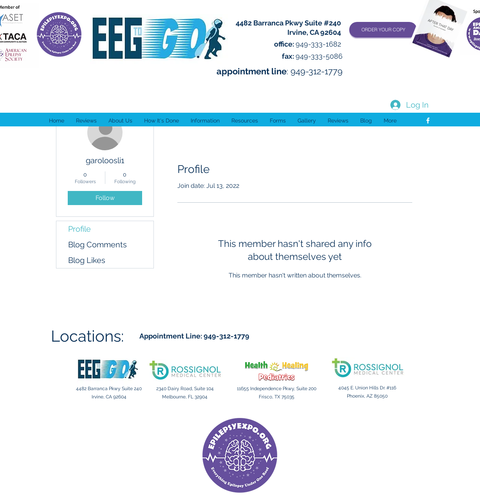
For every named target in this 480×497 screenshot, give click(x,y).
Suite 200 (306, 388)
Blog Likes (86, 260)
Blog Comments (97, 244)
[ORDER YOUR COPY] (383, 30)
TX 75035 (284, 397)
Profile (79, 229)
